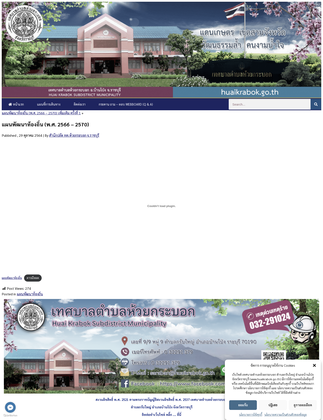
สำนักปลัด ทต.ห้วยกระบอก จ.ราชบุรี (74, 135)
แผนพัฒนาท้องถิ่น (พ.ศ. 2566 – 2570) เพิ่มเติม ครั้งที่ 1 (41, 113)
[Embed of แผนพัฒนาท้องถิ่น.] (161, 206)
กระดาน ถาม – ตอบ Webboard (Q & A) (126, 104)
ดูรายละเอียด (303, 405)
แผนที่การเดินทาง (48, 104)
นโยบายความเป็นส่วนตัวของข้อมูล (285, 414)
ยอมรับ (243, 405)
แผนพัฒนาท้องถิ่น (12, 278)
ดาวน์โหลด (33, 278)
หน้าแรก (16, 104)
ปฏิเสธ (272, 405)
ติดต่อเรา (79, 104)
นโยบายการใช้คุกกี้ (250, 414)
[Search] (316, 104)
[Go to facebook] (10, 407)
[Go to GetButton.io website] (10, 415)
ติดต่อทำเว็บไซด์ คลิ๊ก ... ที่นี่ (161, 414)
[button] (314, 365)
